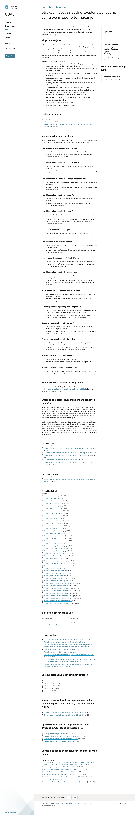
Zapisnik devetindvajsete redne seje (55, 566)
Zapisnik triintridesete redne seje (54, 576)
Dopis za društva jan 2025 (52, 779)
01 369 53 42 (110, 57)
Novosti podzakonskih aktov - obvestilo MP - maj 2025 (61, 774)
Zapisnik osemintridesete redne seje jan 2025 (58, 588)
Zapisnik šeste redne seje (52, 508)
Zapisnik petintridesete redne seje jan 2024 (57, 581)
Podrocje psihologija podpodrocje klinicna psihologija (61, 736)
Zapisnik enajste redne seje (52, 521)
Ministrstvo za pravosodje (63, 803)
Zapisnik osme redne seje (52, 513)
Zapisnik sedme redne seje (52, 511)
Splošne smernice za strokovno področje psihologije (60, 460)
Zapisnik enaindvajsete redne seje (55, 546)
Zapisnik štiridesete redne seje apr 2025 (56, 593)
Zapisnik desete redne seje (52, 518)
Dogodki (8, 33)
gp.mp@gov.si (86, 803)
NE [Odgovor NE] (75, 797)
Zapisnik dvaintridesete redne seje (55, 573)
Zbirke (7, 29)
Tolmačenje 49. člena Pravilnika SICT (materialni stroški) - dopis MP (65, 782)
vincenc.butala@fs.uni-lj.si (114, 79)
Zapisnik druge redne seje (52, 498)
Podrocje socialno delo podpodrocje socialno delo (59, 741)
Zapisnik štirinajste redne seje (53, 528)
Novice (7, 37)
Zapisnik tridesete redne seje (53, 568)
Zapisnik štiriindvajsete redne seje (55, 553)
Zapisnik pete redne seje (51, 506)
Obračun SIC (48, 683)
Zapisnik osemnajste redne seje (54, 538)
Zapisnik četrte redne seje (52, 503)
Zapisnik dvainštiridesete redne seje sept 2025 (58, 598)
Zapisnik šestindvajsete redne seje (55, 558)
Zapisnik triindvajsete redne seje (54, 551)
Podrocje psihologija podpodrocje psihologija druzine (61, 739)
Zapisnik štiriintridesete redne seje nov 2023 (58, 578)
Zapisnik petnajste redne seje (53, 531)
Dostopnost (8, 46)
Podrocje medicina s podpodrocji (54, 734)
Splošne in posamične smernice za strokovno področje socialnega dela (66, 453)
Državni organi (10, 26)
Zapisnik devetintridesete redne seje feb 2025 (58, 591)
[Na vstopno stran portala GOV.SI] (17, 10)
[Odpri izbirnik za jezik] (10, 812)
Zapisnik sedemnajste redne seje (54, 536)
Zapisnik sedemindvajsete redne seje (56, 561)
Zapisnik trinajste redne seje (53, 526)
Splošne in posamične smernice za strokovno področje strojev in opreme (67, 455)
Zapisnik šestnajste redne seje (53, 533)
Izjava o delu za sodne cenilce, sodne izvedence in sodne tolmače (54, 624)
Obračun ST (47, 688)
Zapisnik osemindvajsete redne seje (55, 563)
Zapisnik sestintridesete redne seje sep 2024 (58, 583)
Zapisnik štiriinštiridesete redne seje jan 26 (57, 603)
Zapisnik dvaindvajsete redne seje (54, 548)
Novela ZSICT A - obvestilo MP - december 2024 (59, 772)
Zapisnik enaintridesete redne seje (55, 571)
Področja (8, 22)
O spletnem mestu (10, 48)
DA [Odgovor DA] (69, 797)
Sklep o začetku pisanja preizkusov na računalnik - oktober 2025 (64, 769)
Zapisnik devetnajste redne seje (54, 541)
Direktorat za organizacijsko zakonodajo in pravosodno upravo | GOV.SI (64, 389)
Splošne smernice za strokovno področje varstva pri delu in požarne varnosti (68, 448)
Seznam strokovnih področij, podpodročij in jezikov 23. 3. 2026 (63, 712)
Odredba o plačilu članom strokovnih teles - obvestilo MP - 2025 (64, 777)
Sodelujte (7, 43)
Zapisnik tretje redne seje (52, 501)
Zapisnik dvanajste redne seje (53, 523)
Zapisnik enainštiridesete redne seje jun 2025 (58, 596)
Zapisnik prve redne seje (51, 496)
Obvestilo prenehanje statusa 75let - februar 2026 (59, 767)
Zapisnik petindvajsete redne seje (54, 556)
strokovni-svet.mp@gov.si (114, 59)
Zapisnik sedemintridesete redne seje (56, 586)
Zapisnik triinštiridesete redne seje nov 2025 (58, 601)
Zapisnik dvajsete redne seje (53, 543)
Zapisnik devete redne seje (52, 516)
